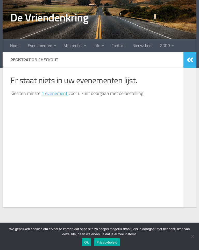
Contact (118, 45)
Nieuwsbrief (142, 45)
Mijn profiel (72, 45)
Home (15, 45)
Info (97, 45)
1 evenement (54, 93)
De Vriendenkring (49, 17)
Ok (86, 242)
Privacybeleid (106, 242)
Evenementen (40, 45)
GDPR (165, 45)
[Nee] (192, 236)
